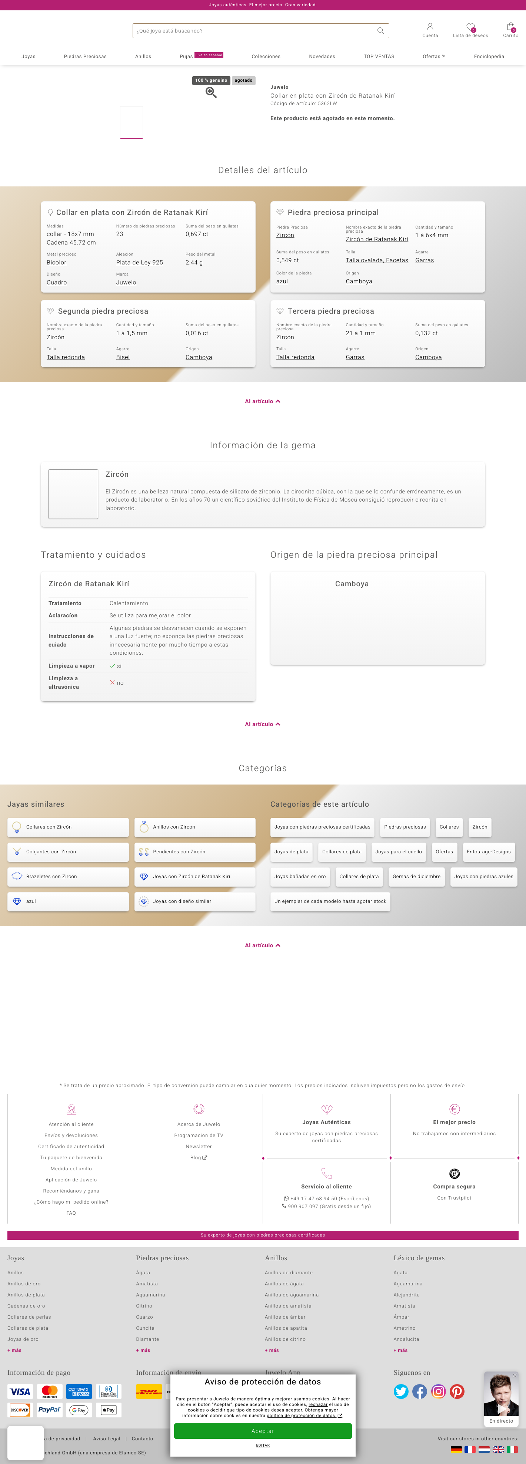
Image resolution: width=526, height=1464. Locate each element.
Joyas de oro (23, 1339)
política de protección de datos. (301, 1416)
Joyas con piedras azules (484, 963)
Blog (195, 1157)
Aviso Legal (106, 1439)
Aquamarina (151, 1295)
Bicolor (57, 349)
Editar (263, 1445)
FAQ (71, 1213)
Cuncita (145, 1328)
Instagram (438, 1391)
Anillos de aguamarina (292, 1295)
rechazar (318, 1404)
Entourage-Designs (489, 938)
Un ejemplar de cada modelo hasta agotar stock (330, 988)
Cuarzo (144, 1317)
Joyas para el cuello (399, 938)
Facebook (419, 1391)
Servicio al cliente (326, 1187)
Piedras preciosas (405, 913)
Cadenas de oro (26, 1306)
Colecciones (266, 56)
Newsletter (199, 1146)
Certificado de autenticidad (71, 1146)
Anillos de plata (26, 1295)
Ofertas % (434, 56)
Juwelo (126, 369)
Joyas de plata (291, 938)
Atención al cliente (71, 1124)
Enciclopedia (489, 56)
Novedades (322, 56)
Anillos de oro (24, 1284)
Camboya (359, 368)
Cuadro (57, 369)
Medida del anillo (71, 1169)
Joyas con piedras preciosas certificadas (322, 913)
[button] (430, 31)
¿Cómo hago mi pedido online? (71, 1202)
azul (282, 368)
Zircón (285, 321)
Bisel (123, 443)
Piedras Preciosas (85, 56)
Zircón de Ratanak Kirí (377, 325)
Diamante (147, 1339)
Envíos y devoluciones (71, 1135)
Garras (424, 347)
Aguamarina (408, 1284)
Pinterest (457, 1391)
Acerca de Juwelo (198, 1124)
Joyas (28, 56)
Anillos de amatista (288, 1306)
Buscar (382, 31)
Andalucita (407, 1339)
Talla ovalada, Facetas (377, 347)
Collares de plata (342, 938)
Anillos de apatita (286, 1328)
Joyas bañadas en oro (300, 963)
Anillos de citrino (285, 1339)
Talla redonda (66, 443)
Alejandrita (407, 1295)
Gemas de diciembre (417, 963)
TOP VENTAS (379, 56)
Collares (449, 913)
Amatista (147, 1284)
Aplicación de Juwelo (71, 1180)
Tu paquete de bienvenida (71, 1157)
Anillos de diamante (289, 1272)
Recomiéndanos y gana (71, 1191)
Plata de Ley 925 (139, 349)
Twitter (401, 1391)
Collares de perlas (29, 1317)
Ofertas (444, 938)
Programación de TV (198, 1135)
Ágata (143, 1272)
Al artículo (259, 489)
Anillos (143, 56)
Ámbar (402, 1317)
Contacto (142, 1439)
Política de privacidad (54, 1439)
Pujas (201, 56)
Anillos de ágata (284, 1284)
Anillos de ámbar (285, 1317)
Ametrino (405, 1328)
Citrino (144, 1306)
